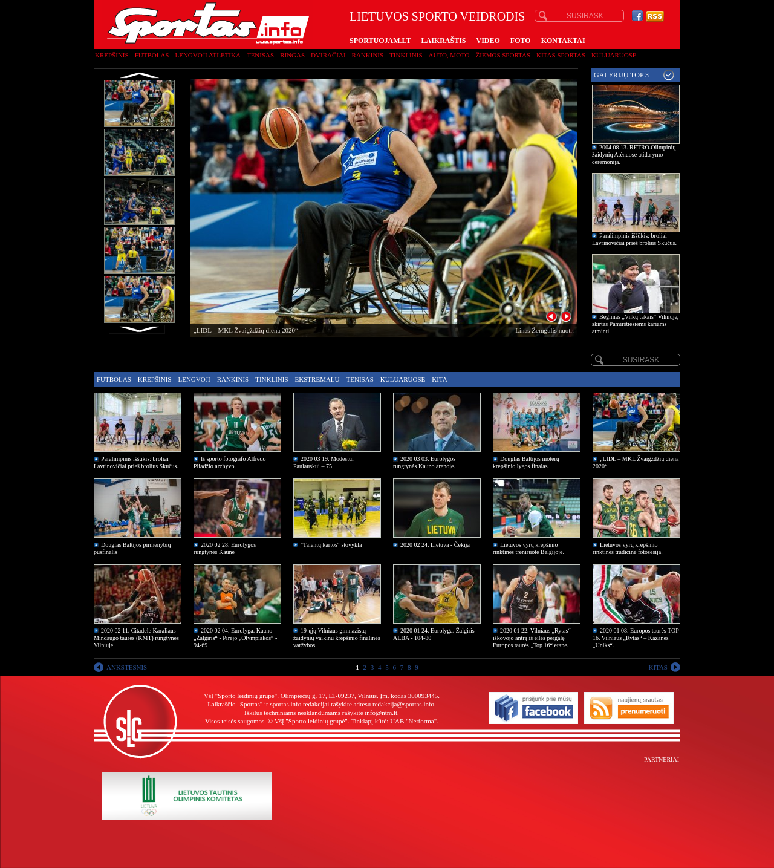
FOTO (520, 40)
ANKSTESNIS (126, 667)
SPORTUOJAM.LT (380, 40)
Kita (439, 379)
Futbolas (152, 55)
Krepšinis (112, 55)
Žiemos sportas (503, 55)
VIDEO (488, 40)
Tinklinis (405, 55)
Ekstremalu (317, 379)
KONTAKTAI (563, 40)
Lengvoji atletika (207, 55)
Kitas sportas (560, 55)
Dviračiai (328, 55)
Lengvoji (194, 379)
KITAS (658, 667)
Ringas (292, 55)
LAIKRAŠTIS (443, 40)
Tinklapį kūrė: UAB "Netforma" (394, 721)
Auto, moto (449, 55)
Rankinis (368, 55)
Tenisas (260, 55)
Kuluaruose (614, 55)
